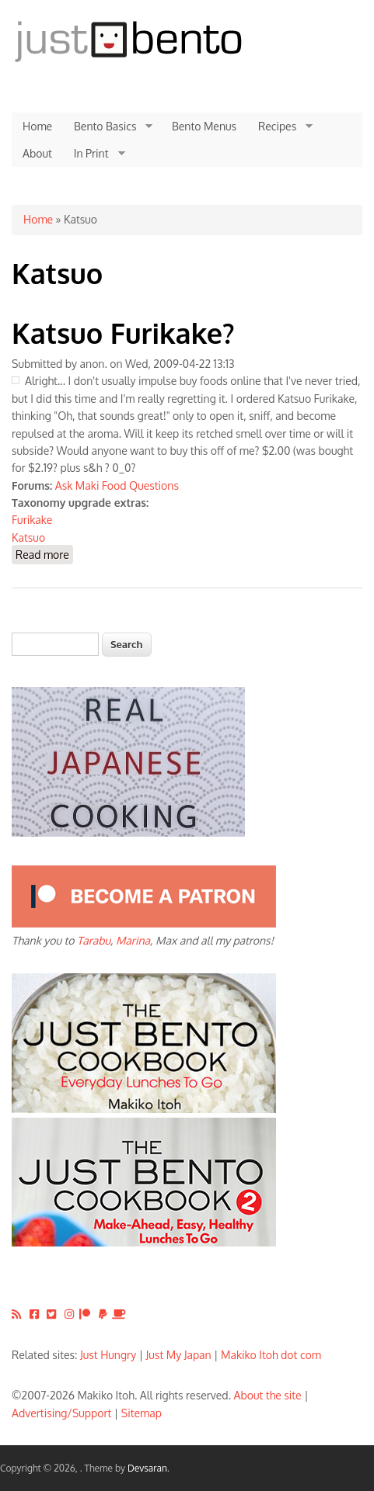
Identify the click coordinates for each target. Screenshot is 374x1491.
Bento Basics (107, 126)
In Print (94, 154)
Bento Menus (204, 126)
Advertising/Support (61, 1413)
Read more (44, 553)
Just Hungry (108, 1354)
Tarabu (93, 940)
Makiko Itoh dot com (271, 1354)
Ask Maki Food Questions (117, 485)
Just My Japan (178, 1354)
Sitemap (141, 1413)
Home (37, 126)
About (37, 153)
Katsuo (28, 537)
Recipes (280, 126)
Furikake (32, 519)
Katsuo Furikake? (123, 332)
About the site (268, 1395)
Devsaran (147, 1468)
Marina (133, 940)
